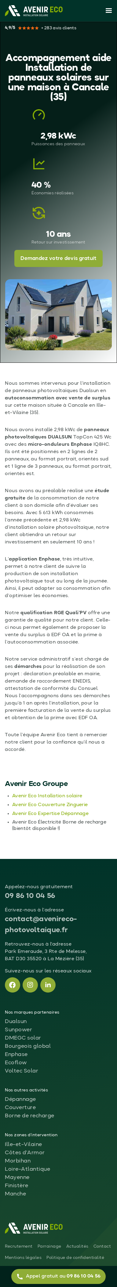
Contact (102, 1246)
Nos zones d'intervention (31, 1135)
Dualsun (16, 1021)
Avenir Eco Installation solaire (47, 796)
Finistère (16, 1185)
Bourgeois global (28, 1046)
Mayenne (17, 1177)
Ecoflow (16, 1062)
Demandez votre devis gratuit (58, 258)
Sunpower (18, 1030)
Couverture (20, 1107)
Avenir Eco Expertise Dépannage (50, 813)
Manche (15, 1194)
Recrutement (19, 1246)
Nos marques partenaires (32, 1012)
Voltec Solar (21, 1071)
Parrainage (49, 1246)
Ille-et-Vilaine (23, 1144)
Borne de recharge (29, 1116)
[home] (34, 10)
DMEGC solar (23, 1038)
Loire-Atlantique (27, 1169)
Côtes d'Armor (25, 1152)
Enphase (16, 1054)
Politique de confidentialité (75, 1258)
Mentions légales (23, 1258)
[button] (107, 10)
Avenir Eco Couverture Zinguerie (50, 804)
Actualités (77, 1246)
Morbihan (18, 1161)
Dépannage (20, 1099)
